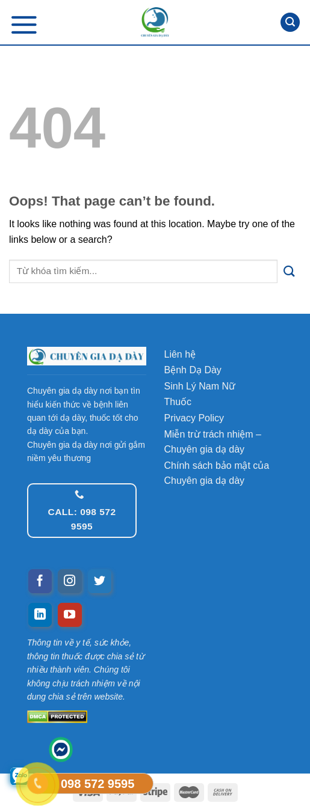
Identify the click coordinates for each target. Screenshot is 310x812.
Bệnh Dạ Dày (193, 370)
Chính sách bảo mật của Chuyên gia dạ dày (217, 473)
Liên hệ (180, 354)
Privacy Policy (194, 418)
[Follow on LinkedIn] (40, 615)
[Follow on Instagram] (70, 581)
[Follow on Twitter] (100, 581)
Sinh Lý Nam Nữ (200, 386)
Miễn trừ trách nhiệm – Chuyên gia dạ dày (212, 442)
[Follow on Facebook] (40, 581)
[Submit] (289, 271)
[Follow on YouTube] (70, 615)
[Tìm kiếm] (290, 22)
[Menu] (24, 24)
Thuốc (178, 402)
